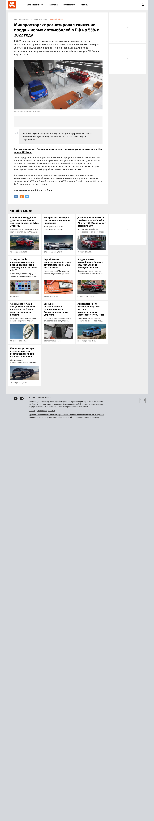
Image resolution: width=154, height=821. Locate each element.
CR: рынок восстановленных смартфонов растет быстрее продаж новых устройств (56, 309)
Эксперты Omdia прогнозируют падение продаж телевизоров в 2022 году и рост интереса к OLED (23, 265)
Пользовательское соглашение (86, 417)
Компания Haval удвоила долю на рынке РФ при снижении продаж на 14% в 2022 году (24, 221)
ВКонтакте (40, 190)
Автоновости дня (71, 169)
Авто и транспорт (35, 5)
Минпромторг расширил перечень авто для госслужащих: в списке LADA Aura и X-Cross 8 (22, 352)
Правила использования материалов (44, 415)
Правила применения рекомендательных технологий (50, 417)
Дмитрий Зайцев (56, 19)
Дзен (49, 190)
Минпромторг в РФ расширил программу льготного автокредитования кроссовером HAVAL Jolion (90, 309)
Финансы (84, 5)
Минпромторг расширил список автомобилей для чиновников (57, 220)
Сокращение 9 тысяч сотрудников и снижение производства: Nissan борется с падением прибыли (23, 309)
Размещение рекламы (46, 411)
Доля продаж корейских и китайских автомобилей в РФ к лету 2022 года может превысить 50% (91, 221)
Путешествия (69, 5)
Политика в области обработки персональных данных (82, 415)
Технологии (52, 5)
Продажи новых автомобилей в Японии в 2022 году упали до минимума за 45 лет (90, 263)
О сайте (32, 411)
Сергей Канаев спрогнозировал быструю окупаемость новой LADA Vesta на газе (57, 263)
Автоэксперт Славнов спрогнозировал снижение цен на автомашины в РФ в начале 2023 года (58, 150)
